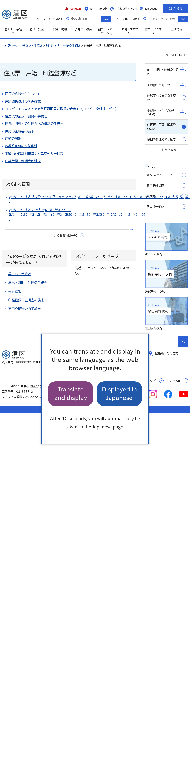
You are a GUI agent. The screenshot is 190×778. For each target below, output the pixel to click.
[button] (73, 8)
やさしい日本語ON (126, 8)
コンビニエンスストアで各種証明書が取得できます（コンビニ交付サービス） (61, 108)
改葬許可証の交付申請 (21, 146)
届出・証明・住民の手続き (63, 45)
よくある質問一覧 (65, 235)
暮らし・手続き (32, 45)
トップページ (10, 45)
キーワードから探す (68, 18)
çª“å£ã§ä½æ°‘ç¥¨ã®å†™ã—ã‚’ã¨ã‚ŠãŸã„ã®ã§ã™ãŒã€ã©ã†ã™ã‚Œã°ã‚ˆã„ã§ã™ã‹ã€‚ (77, 214)
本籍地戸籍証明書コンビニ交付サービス (34, 153)
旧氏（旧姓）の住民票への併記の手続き (34, 123)
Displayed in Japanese (119, 393)
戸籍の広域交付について (23, 93)
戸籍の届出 (13, 138)
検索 (183, 19)
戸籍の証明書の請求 (19, 131)
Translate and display (70, 393)
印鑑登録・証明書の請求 (23, 161)
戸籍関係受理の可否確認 (23, 101)
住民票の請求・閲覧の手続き (26, 116)
